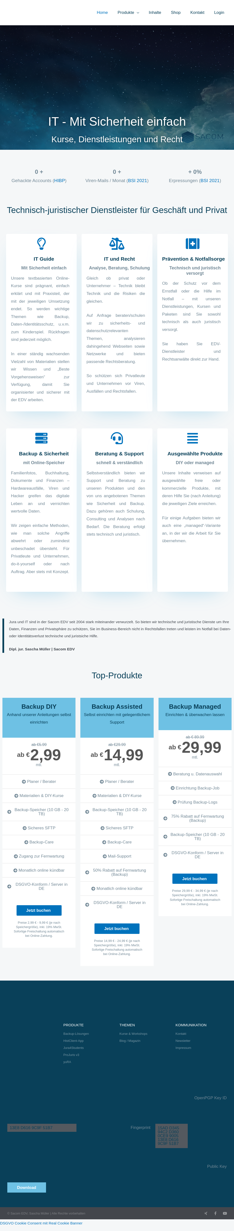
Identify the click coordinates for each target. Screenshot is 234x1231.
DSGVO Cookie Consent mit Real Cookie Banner (45, 1227)
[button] (143, 12)
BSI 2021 (137, 180)
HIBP (59, 180)
